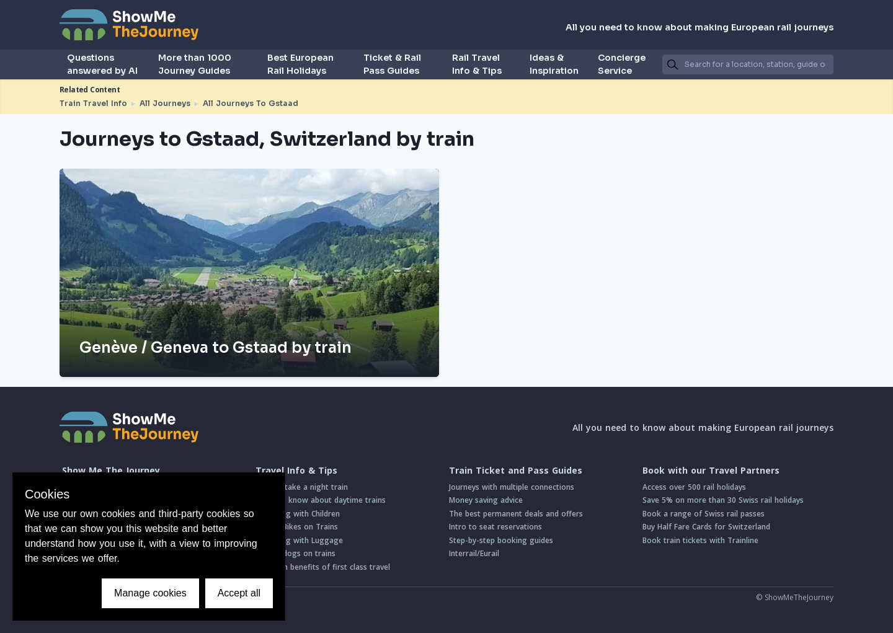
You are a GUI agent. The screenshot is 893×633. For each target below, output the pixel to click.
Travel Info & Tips (296, 470)
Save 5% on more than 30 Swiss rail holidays (723, 500)
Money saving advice (486, 500)
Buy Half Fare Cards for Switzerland (706, 526)
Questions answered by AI (102, 64)
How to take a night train (301, 487)
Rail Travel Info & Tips (477, 64)
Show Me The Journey (111, 470)
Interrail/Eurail (474, 553)
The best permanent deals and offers (516, 513)
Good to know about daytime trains (320, 500)
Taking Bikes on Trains (296, 526)
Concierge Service (622, 64)
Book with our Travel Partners (711, 470)
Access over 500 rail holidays (694, 487)
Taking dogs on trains (295, 553)
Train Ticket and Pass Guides (515, 470)
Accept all (239, 593)
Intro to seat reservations (495, 526)
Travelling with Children (297, 513)
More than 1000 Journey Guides (194, 64)
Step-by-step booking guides (501, 540)
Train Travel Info (93, 103)
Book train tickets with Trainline (700, 540)
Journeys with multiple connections (511, 487)
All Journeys (165, 103)
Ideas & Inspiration (554, 64)
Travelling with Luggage (299, 540)
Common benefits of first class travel (322, 567)
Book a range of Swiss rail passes (703, 513)
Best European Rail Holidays (300, 64)
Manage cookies (150, 593)
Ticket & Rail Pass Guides (392, 64)
